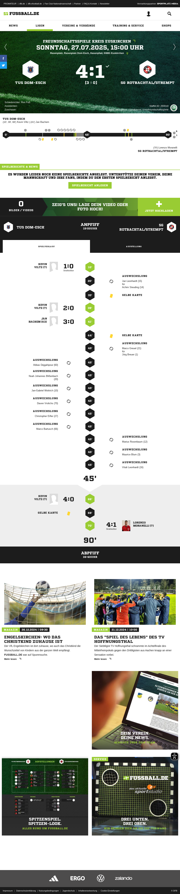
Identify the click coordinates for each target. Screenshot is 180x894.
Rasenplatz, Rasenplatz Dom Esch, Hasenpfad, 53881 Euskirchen (90, 53)
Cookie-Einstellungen (110, 882)
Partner (77, 4)
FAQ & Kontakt (90, 4)
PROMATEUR (10, 4)
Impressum (8, 882)
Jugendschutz (68, 882)
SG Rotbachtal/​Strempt (148, 83)
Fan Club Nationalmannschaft (58, 4)
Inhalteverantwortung (87, 882)
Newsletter (104, 4)
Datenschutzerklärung (26, 882)
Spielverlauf (46, 246)
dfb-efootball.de (35, 4)
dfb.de (22, 4)
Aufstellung (134, 246)
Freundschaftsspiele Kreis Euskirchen (90, 41)
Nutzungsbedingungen (49, 882)
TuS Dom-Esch (30, 83)
